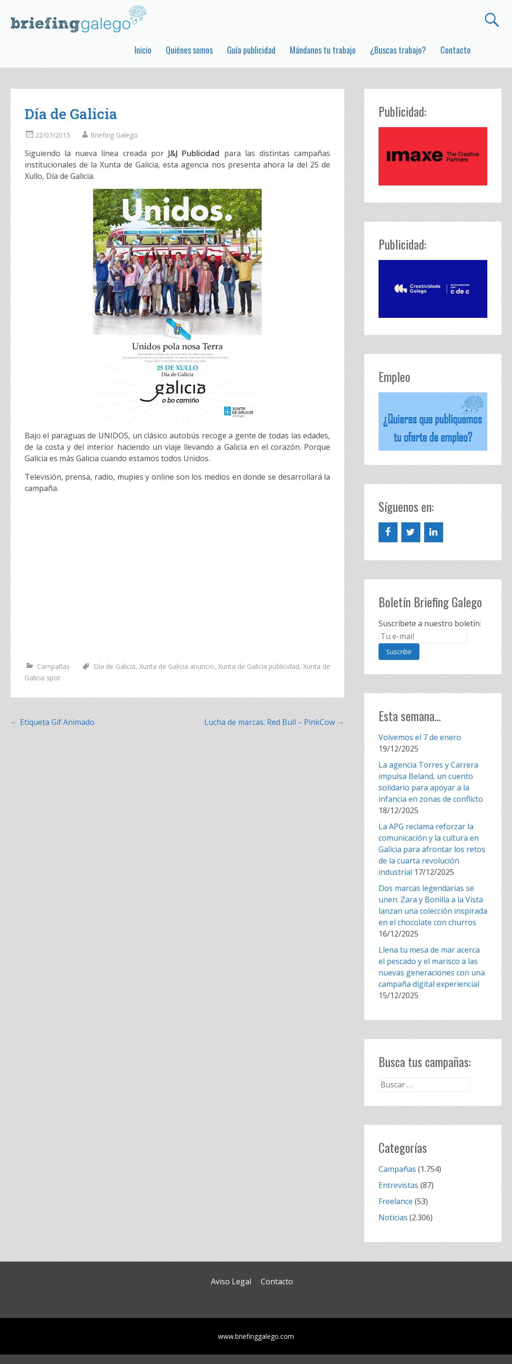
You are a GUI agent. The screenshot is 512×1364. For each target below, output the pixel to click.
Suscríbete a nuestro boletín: (430, 623)
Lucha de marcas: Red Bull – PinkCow (274, 722)
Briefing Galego (114, 134)
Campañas (53, 666)
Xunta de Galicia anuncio (176, 666)
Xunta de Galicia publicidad (258, 666)
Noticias (393, 1217)
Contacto (455, 50)
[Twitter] (410, 532)
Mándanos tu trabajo (323, 50)
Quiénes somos (189, 50)
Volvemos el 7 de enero (420, 737)
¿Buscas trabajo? (398, 50)
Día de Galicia (114, 666)
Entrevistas (398, 1185)
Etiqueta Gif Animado (52, 722)
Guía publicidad (251, 50)
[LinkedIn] (433, 532)
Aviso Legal (231, 1281)
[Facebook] (388, 532)
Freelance (396, 1201)
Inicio (143, 50)
